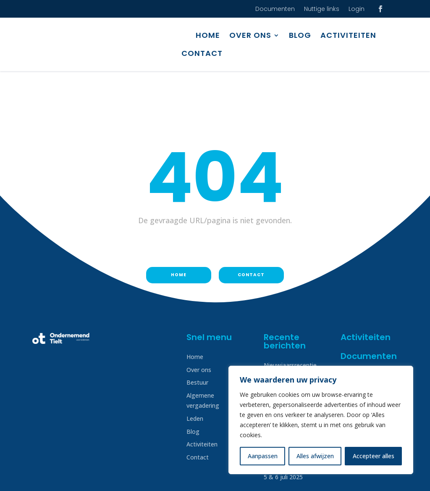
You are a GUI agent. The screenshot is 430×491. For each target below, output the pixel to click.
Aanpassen (263, 456)
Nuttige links (321, 9)
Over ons (250, 35)
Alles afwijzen (315, 456)
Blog (300, 35)
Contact (202, 53)
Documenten (275, 9)
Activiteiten (348, 35)
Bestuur (197, 339)
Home (208, 35)
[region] (320, 420)
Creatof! (386, 475)
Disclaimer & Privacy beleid (69, 475)
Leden (194, 375)
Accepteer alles (373, 456)
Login (356, 9)
